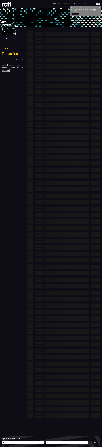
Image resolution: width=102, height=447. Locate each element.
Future (3, 70)
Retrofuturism (10, 70)
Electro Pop (12, 68)
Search (54, 4)
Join (94, 442)
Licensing (67, 4)
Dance (14, 65)
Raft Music (4, 43)
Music (60, 4)
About (74, 4)
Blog (79, 4)
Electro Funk (5, 68)
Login (98, 4)
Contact (83, 4)
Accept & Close (75, 14)
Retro (18, 68)
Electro (19, 65)
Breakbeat (4, 65)
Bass (10, 65)
